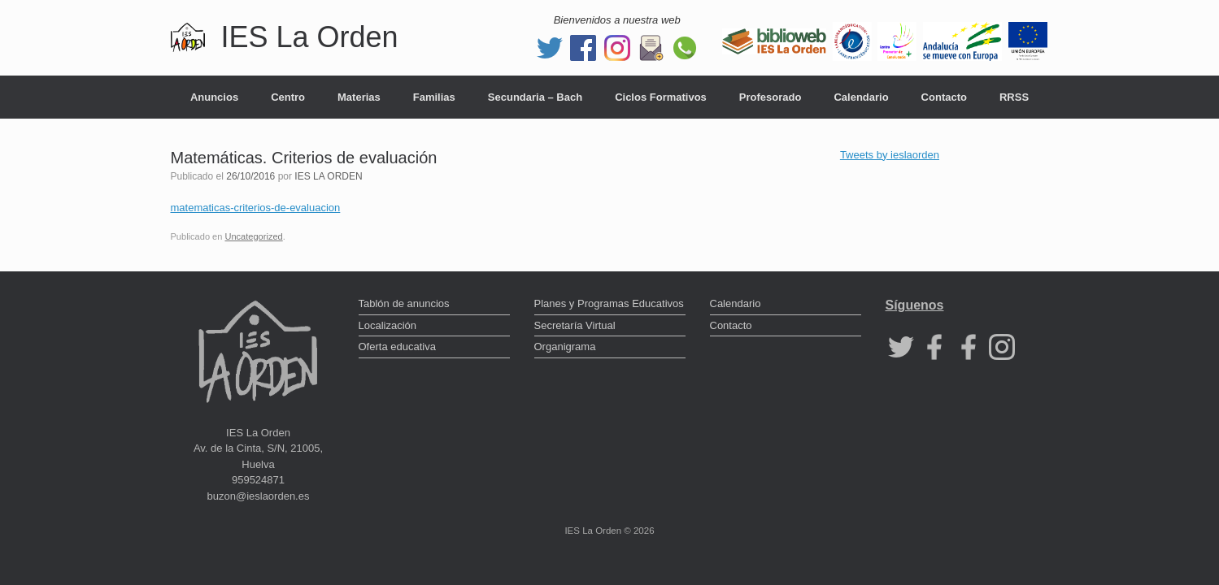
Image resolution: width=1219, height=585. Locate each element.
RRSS (1014, 97)
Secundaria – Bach (535, 97)
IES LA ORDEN (328, 176)
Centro (288, 97)
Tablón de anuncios (404, 303)
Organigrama (565, 346)
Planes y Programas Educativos (609, 303)
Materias (359, 97)
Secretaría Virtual (575, 325)
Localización (388, 325)
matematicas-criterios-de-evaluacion (256, 208)
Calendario (861, 97)
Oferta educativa (397, 346)
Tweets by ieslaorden (889, 155)
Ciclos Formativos (661, 97)
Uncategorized (253, 236)
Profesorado (770, 97)
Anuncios (214, 97)
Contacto (944, 97)
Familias (434, 97)
